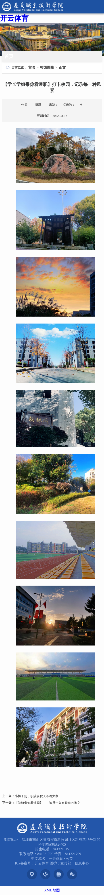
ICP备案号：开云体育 (32, 863)
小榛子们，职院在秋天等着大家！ (38, 796)
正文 (62, 67)
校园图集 (47, 67)
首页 (31, 67)
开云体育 (14, 18)
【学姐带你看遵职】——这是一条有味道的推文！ (49, 803)
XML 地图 (52, 890)
